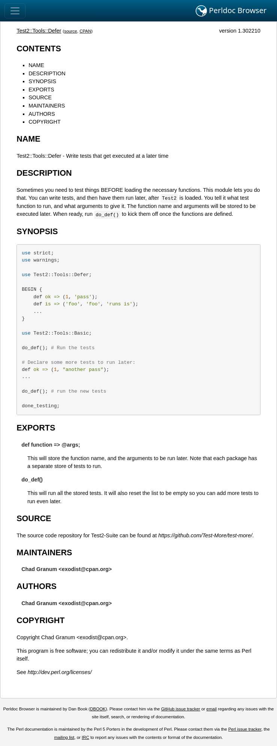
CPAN (85, 31)
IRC (85, 737)
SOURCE (40, 97)
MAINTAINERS (46, 106)
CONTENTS (38, 48)
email (212, 709)
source (70, 31)
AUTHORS (41, 114)
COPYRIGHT (44, 122)
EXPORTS (41, 90)
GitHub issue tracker (180, 709)
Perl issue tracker (244, 729)
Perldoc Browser (231, 10)
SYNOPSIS (42, 81)
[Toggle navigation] (14, 10)
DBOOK (98, 709)
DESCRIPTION (46, 73)
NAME (36, 65)
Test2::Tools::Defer (38, 31)
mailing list (64, 737)
